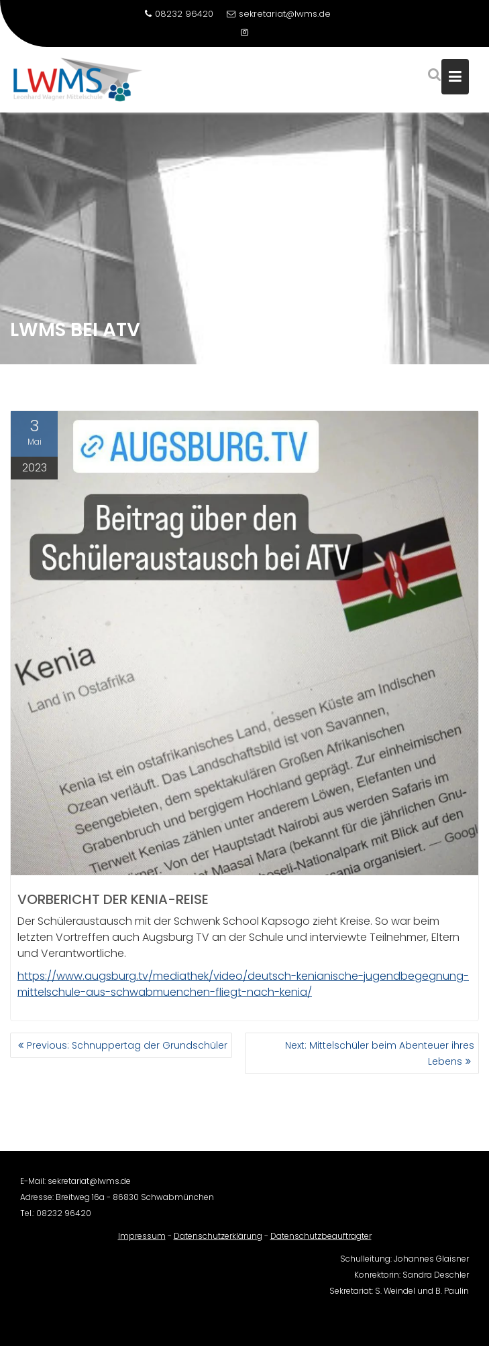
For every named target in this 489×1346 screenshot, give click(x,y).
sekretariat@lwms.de (279, 13)
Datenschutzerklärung (218, 1244)
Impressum (142, 1244)
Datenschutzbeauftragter (321, 1244)
